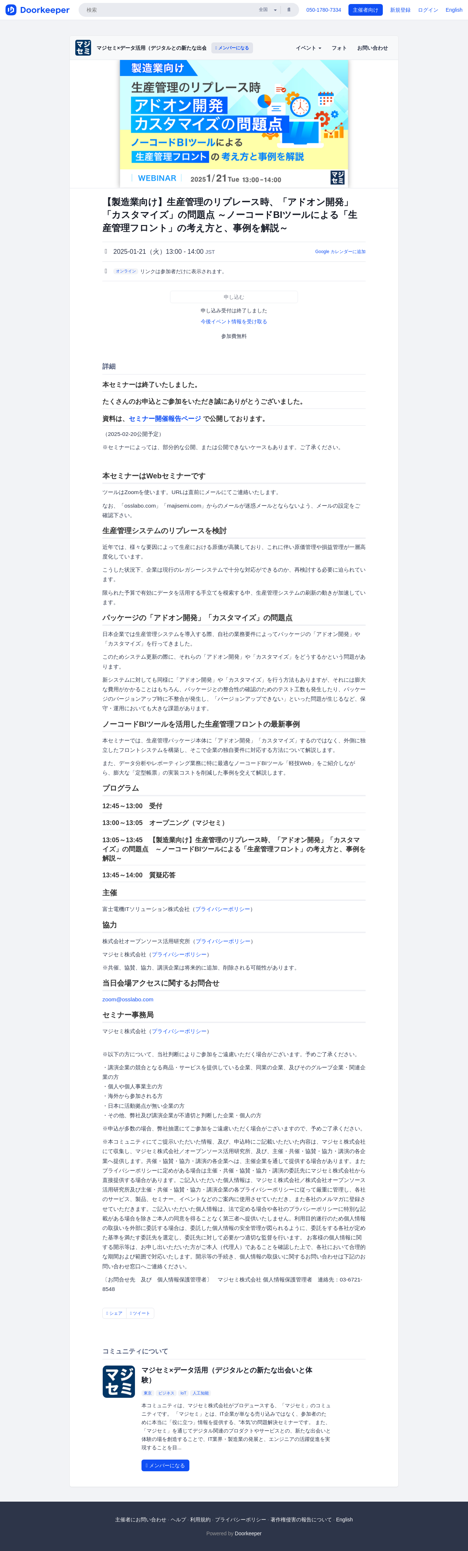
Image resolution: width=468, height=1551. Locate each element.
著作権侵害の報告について (301, 1519)
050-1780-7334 (323, 10)
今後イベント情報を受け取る (234, 321)
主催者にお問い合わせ (140, 1519)
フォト (339, 48)
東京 (148, 1393)
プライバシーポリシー (222, 909)
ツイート (140, 1313)
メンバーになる (232, 47)
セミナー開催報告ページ (165, 418)
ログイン (428, 10)
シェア (114, 1313)
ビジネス (166, 1393)
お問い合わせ (372, 48)
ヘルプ (178, 1519)
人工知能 (201, 1393)
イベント (308, 48)
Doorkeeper (248, 1533)
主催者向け (365, 10)
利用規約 (200, 1519)
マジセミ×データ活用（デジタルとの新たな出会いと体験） (165, 48)
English (454, 10)
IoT (183, 1393)
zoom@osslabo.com (128, 999)
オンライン (126, 271)
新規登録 (400, 10)
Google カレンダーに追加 (340, 251)
